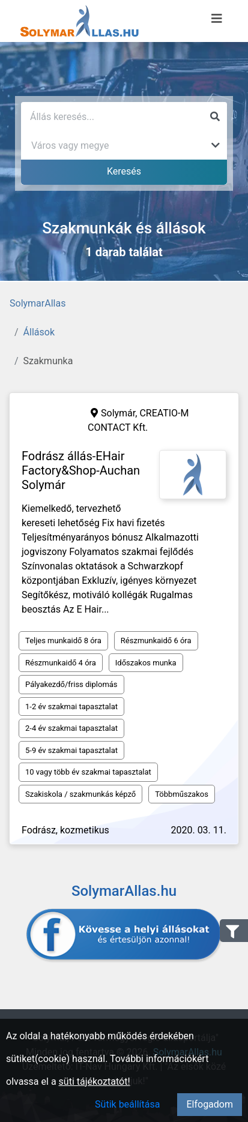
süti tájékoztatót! (94, 1081)
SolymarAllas (37, 303)
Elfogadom (209, 1104)
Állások (39, 332)
